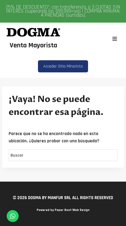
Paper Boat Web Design (72, 210)
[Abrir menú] (115, 38)
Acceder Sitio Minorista (63, 66)
